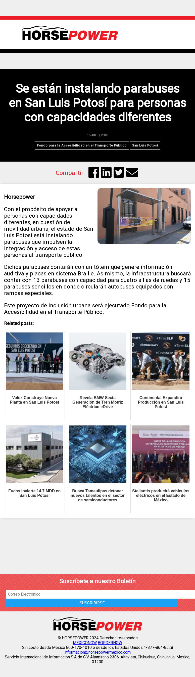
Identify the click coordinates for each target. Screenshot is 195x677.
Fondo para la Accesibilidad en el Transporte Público (82, 145)
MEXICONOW (85, 642)
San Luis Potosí (145, 145)
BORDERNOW (110, 642)
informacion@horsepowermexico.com (97, 652)
